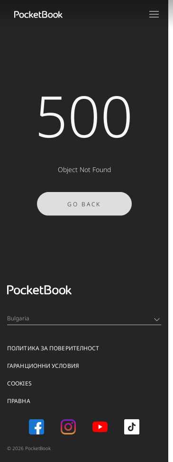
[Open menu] (154, 14)
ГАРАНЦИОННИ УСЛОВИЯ (43, 366)
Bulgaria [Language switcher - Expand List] (83, 318)
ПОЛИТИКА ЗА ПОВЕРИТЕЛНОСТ (53, 348)
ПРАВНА (18, 401)
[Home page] (38, 14)
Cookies (19, 383)
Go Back (84, 206)
